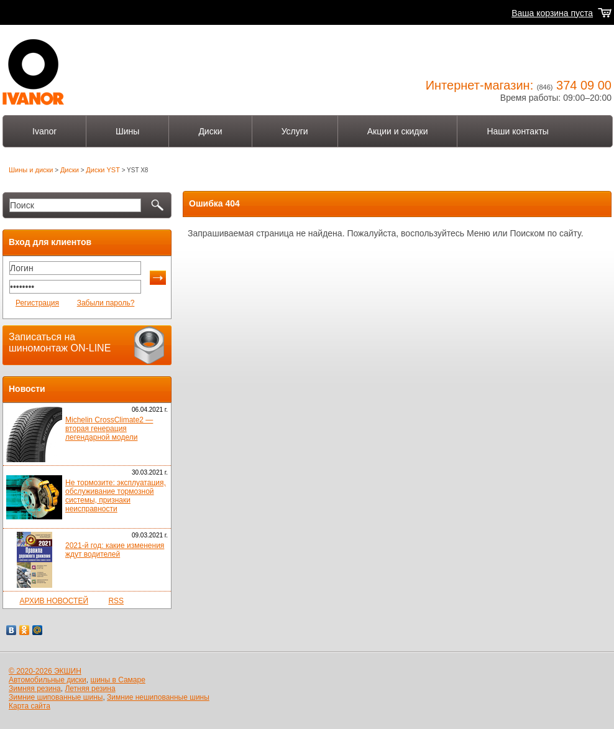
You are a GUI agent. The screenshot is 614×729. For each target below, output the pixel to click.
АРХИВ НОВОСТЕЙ (53, 601)
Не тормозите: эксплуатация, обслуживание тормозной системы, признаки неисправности (115, 495)
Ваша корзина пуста (552, 13)
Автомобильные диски (47, 680)
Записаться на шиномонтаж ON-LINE (60, 342)
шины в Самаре (118, 680)
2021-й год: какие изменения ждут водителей (114, 550)
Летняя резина (90, 688)
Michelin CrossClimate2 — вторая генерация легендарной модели (109, 429)
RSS (116, 601)
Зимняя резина (35, 688)
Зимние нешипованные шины (158, 697)
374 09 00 (584, 85)
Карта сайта (29, 706)
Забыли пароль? (106, 303)
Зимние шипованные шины (56, 697)
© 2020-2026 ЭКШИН (45, 671)
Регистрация (37, 303)
